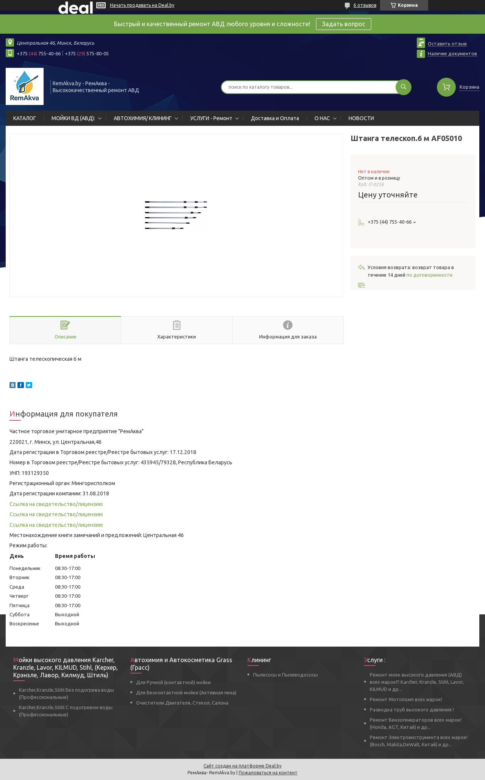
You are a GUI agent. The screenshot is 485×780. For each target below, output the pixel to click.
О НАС (322, 118)
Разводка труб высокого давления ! (412, 709)
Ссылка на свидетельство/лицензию (56, 504)
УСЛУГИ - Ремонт (211, 118)
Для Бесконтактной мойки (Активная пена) (186, 692)
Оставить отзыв (447, 43)
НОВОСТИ (361, 118)
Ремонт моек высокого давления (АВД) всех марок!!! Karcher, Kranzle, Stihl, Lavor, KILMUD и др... (417, 682)
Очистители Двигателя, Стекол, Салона (182, 702)
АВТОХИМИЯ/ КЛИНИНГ (143, 118)
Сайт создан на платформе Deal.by (242, 765)
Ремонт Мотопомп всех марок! (406, 699)
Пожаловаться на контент (268, 772)
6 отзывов (365, 5)
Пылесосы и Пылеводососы (285, 674)
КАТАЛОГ (24, 118)
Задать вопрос (343, 23)
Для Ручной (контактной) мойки (173, 682)
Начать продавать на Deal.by (142, 5)
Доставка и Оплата (275, 118)
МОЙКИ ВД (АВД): (73, 118)
